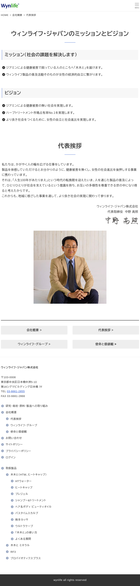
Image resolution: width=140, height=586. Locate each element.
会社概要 (11, 412)
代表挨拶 (16, 418)
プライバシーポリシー (18, 451)
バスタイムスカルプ (26, 513)
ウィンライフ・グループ (24, 425)
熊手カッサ (21, 519)
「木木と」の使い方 (26, 532)
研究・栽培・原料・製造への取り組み (27, 405)
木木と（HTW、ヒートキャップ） (29, 474)
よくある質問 (23, 538)
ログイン (11, 457)
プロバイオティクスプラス (26, 558)
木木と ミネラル (20, 545)
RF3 (13, 551)
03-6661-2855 (16, 391)
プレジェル (21, 494)
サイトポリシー (14, 444)
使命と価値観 (19, 431)
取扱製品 (11, 468)
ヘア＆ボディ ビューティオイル (33, 506)
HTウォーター (23, 481)
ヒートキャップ (23, 487)
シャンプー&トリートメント (30, 500)
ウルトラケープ (24, 526)
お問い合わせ (14, 438)
